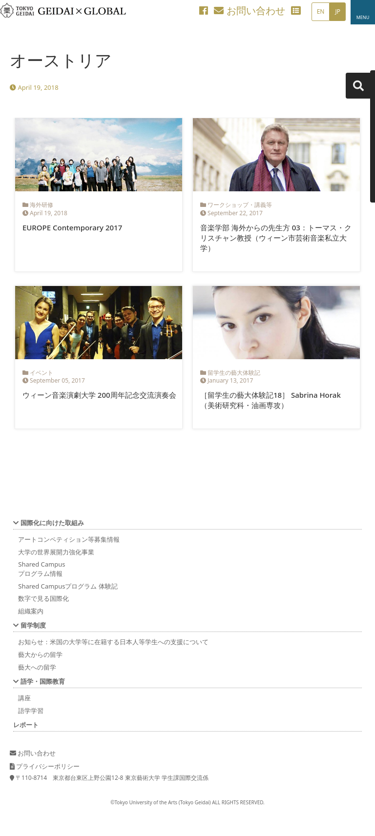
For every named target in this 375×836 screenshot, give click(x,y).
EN (321, 11)
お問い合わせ (249, 10)
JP (337, 11)
